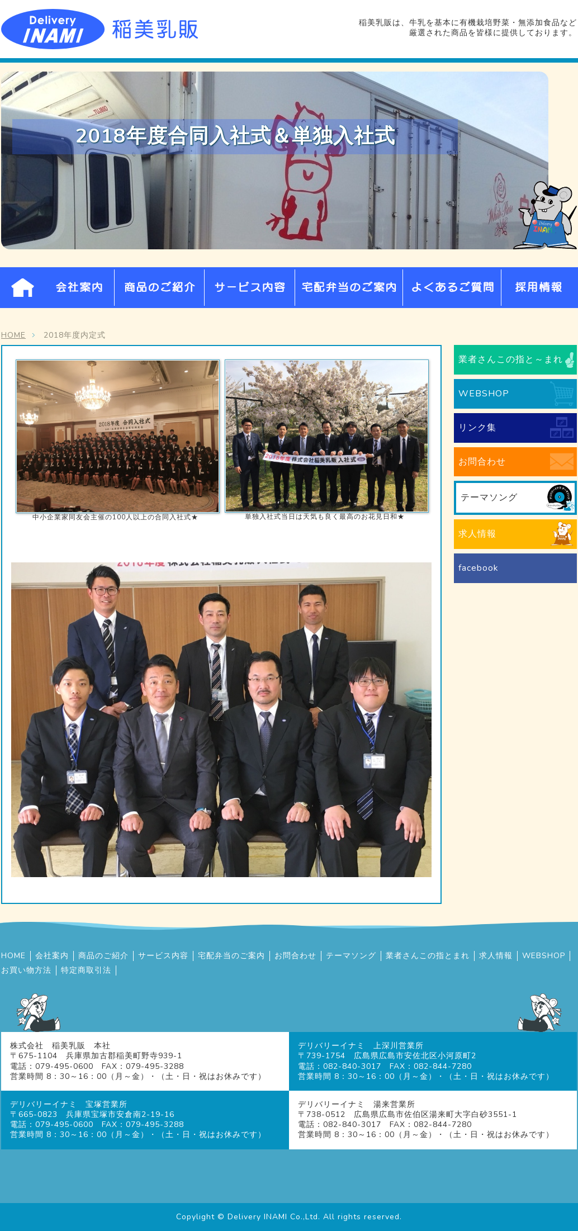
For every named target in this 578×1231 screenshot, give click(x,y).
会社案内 (79, 287)
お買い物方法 (26, 970)
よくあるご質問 (452, 287)
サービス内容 (250, 287)
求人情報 (477, 534)
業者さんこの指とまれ (428, 956)
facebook (478, 568)
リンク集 (477, 428)
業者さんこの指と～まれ (510, 359)
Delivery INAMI (257, 1216)
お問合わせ (482, 462)
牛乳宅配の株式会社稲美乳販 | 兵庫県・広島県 (99, 29)
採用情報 (539, 287)
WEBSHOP (483, 393)
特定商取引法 (86, 970)
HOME (22, 287)
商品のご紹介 (160, 287)
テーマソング (489, 497)
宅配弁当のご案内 (349, 287)
